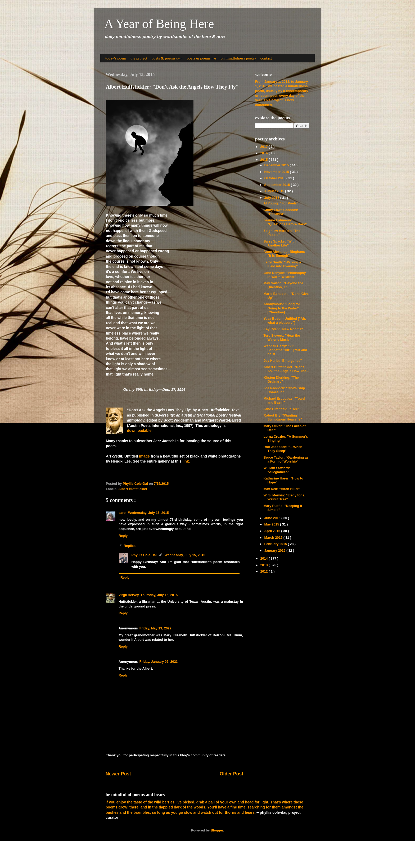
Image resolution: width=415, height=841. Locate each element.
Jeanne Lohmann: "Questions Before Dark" (284, 222)
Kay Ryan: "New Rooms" (283, 329)
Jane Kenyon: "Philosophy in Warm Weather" (284, 275)
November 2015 (277, 172)
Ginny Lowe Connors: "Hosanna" (280, 212)
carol (123, 513)
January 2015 (275, 550)
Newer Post (118, 773)
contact (266, 58)
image (144, 456)
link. (186, 461)
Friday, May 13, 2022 (155, 628)
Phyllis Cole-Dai (144, 555)
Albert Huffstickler (132, 489)
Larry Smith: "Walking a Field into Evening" (282, 264)
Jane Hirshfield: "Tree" (281, 409)
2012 (264, 571)
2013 (264, 565)
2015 (264, 160)
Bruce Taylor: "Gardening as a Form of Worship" (285, 459)
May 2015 (272, 524)
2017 (264, 147)
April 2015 (272, 531)
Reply (123, 536)
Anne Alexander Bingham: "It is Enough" (284, 254)
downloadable (139, 430)
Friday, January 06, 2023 (158, 662)
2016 (264, 153)
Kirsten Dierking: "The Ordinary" (281, 379)
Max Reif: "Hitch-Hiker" (281, 489)
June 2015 (272, 518)
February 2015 (276, 544)
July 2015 (272, 198)
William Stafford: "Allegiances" (276, 470)
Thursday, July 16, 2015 (159, 595)
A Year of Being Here (159, 24)
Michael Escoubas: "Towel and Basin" (284, 400)
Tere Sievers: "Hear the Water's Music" (281, 337)
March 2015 (273, 538)
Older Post (231, 773)
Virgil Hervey (129, 595)
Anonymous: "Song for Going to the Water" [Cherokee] (281, 308)
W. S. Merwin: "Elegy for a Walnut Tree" (283, 497)
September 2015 (277, 185)
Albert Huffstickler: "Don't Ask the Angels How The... (286, 369)
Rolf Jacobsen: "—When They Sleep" (282, 449)
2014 (264, 558)
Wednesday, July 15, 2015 (148, 513)
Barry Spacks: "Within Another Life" (281, 243)
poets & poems (166, 58)
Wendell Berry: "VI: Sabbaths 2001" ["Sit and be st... (285, 350)
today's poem (115, 58)
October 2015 (275, 178)
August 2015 (274, 191)
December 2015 (277, 165)
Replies (130, 546)
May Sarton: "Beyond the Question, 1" (283, 285)
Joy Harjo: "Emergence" (282, 361)
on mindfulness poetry (238, 58)
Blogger (217, 830)
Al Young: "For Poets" (280, 203)
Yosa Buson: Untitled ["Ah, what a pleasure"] (284, 320)
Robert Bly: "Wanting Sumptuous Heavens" (282, 417)
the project (138, 58)
